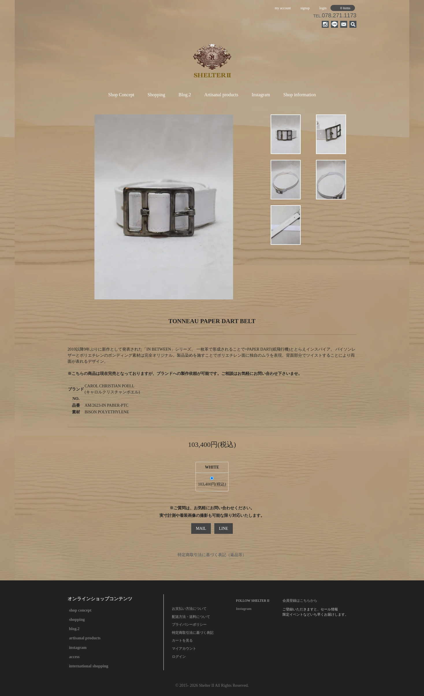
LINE (223, 528)
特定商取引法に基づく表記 (192, 633)
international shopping (88, 666)
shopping (77, 619)
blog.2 (74, 629)
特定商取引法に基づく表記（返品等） (212, 555)
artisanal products (85, 638)
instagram (78, 647)
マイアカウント (184, 649)
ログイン (179, 657)
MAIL (201, 528)
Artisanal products (221, 94)
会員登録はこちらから (299, 601)
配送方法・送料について (191, 617)
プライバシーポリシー (189, 625)
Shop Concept (121, 94)
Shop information (299, 94)
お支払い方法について (189, 609)
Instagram (261, 94)
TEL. (334, 16)
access (74, 657)
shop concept (80, 610)
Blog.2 (184, 94)
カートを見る (182, 640)
